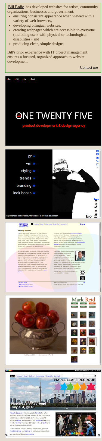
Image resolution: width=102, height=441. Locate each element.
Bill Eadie (16, 7)
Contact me (89, 67)
